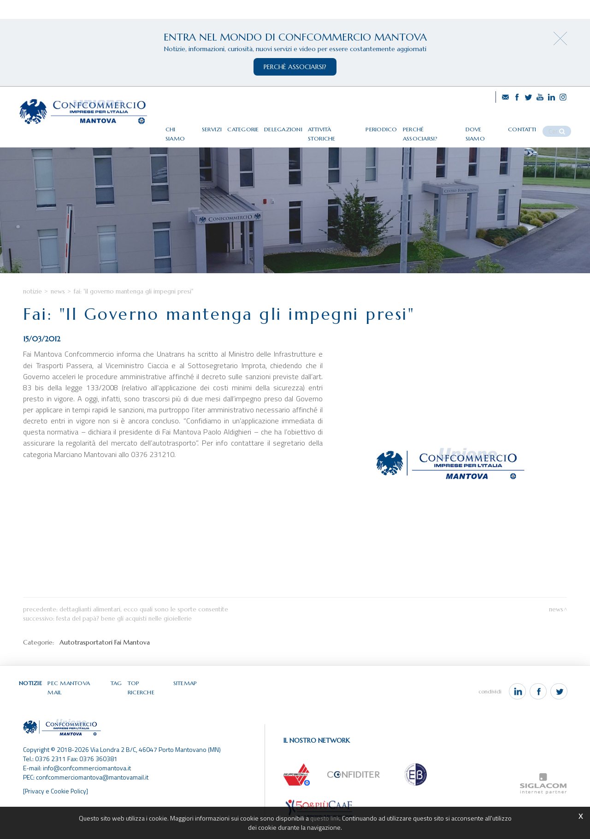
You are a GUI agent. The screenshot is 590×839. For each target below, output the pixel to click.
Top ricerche (148, 703)
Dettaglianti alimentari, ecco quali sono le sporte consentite (143, 630)
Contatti (530, 125)
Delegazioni (299, 125)
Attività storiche (349, 125)
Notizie (32, 312)
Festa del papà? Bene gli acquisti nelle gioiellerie (124, 639)
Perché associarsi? (442, 125)
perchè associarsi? (295, 67)
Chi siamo (196, 125)
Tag (117, 703)
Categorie (259, 125)
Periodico (395, 125)
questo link (324, 818)
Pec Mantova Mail (77, 703)
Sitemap (185, 703)
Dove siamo (493, 125)
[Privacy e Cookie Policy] (56, 804)
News (58, 312)
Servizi (227, 125)
